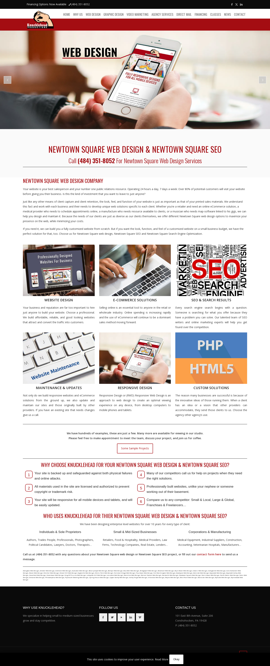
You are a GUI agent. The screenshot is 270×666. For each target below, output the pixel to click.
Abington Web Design (31, 571)
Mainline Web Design (132, 575)
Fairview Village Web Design (124, 573)
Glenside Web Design (201, 573)
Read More (161, 659)
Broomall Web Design (166, 571)
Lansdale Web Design (115, 575)
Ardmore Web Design (63, 571)
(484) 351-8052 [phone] (80, 4)
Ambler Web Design (47, 571)
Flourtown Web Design (144, 573)
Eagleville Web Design (86, 573)
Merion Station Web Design (151, 575)
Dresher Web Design (51, 573)
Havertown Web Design (55, 575)
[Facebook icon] (231, 4)
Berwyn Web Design (115, 571)
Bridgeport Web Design (148, 571)
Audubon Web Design (80, 571)
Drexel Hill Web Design (68, 573)
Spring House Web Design (99, 577)
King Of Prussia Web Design (75, 575)
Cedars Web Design (200, 571)
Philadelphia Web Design (54, 577)
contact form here (209, 554)
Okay (176, 659)
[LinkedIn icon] (241, 4)
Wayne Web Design (172, 577)
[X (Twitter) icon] (236, 4)
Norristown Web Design (210, 575)
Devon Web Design (36, 573)
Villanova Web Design (156, 577)
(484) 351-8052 (187, 625)
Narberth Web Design (170, 575)
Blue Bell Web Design (131, 571)
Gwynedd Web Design (217, 573)
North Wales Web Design (229, 575)
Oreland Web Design (36, 577)
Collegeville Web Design (217, 571)
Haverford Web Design (37, 575)
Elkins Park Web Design (104, 573)
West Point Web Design (188, 577)
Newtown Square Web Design (190, 575)
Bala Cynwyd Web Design (98, 571)
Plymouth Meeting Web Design (76, 577)
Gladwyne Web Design (184, 573)
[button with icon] (103, 617)
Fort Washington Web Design (164, 573)
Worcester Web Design (206, 577)
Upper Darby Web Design (119, 577)
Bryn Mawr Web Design (183, 571)
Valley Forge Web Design (138, 577)
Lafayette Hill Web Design (96, 575)
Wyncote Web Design (222, 577)
